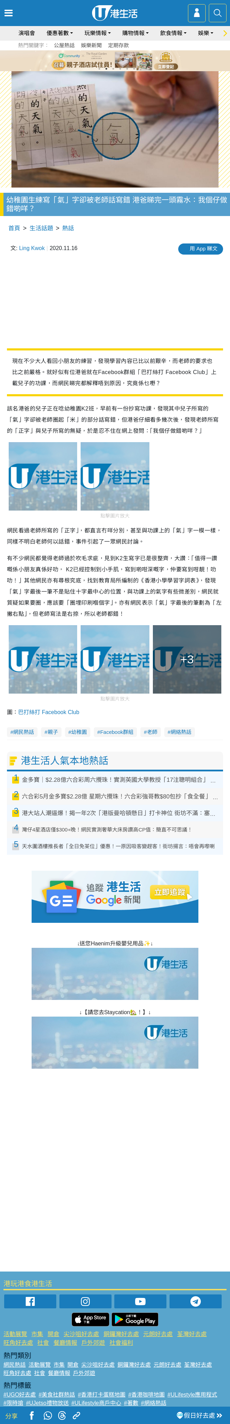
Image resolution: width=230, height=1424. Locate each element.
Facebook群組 (116, 732)
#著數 (131, 1403)
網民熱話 (23, 732)
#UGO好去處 (19, 1395)
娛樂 (203, 33)
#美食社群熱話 (57, 1395)
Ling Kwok (32, 248)
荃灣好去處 (192, 1334)
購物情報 (133, 33)
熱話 (68, 228)
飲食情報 (171, 33)
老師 (152, 732)
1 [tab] (99, 68)
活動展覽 (15, 1334)
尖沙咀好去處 (81, 1334)
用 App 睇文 (203, 248)
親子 (53, 732)
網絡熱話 (181, 732)
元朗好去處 (158, 1334)
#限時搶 (13, 1403)
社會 (43, 1343)
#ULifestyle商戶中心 (96, 1403)
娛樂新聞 (91, 45)
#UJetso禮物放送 (47, 1403)
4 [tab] (120, 68)
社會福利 (121, 1343)
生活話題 (41, 228)
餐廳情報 (65, 1343)
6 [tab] (134, 68)
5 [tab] (127, 68)
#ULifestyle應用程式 (192, 1395)
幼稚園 (79, 732)
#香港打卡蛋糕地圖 (101, 1395)
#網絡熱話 (153, 1403)
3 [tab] (113, 68)
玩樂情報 (95, 33)
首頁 (14, 228)
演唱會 (26, 33)
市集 (37, 1334)
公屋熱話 (64, 45)
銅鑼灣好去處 (121, 1334)
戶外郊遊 (93, 1343)
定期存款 (118, 45)
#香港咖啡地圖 (146, 1395)
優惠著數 (58, 33)
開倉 (53, 1334)
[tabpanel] (115, 60)
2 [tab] (106, 68)
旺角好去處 (18, 1343)
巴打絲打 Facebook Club (48, 712)
